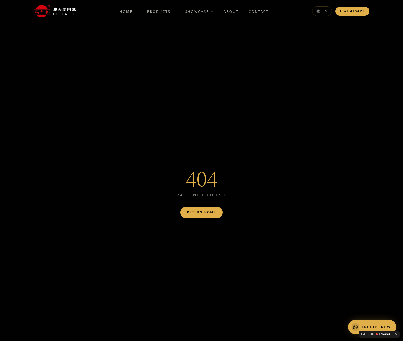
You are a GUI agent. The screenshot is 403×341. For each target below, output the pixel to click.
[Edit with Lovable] (376, 334)
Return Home (201, 212)
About (231, 11)
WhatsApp (352, 11)
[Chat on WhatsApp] (372, 327)
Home (128, 11)
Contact (259, 11)
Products (161, 11)
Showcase (199, 11)
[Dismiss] (396, 334)
